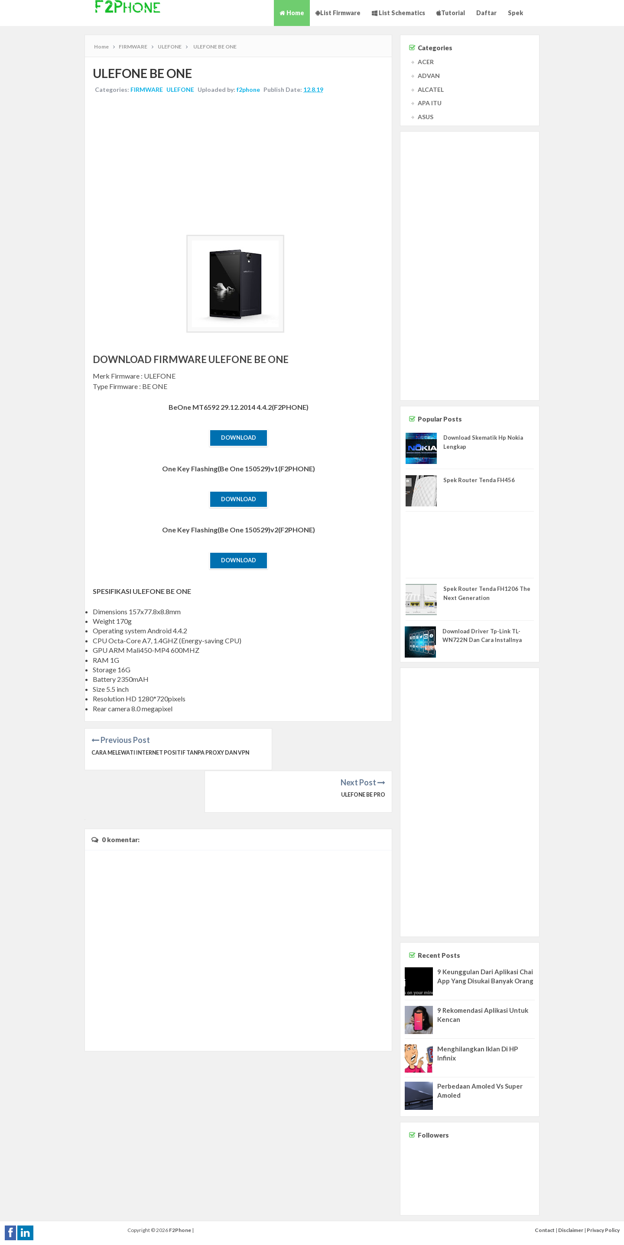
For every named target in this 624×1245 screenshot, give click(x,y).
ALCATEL (431, 89)
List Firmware (338, 12)
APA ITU (430, 103)
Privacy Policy (603, 1230)
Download (238, 438)
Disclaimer (570, 1230)
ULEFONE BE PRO (361, 753)
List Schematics (398, 12)
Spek (515, 12)
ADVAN (429, 75)
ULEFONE (181, 90)
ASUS (425, 116)
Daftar (486, 12)
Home (292, 12)
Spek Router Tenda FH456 (479, 480)
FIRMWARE (147, 90)
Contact (545, 1230)
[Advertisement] (238, 166)
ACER (426, 61)
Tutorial (450, 12)
